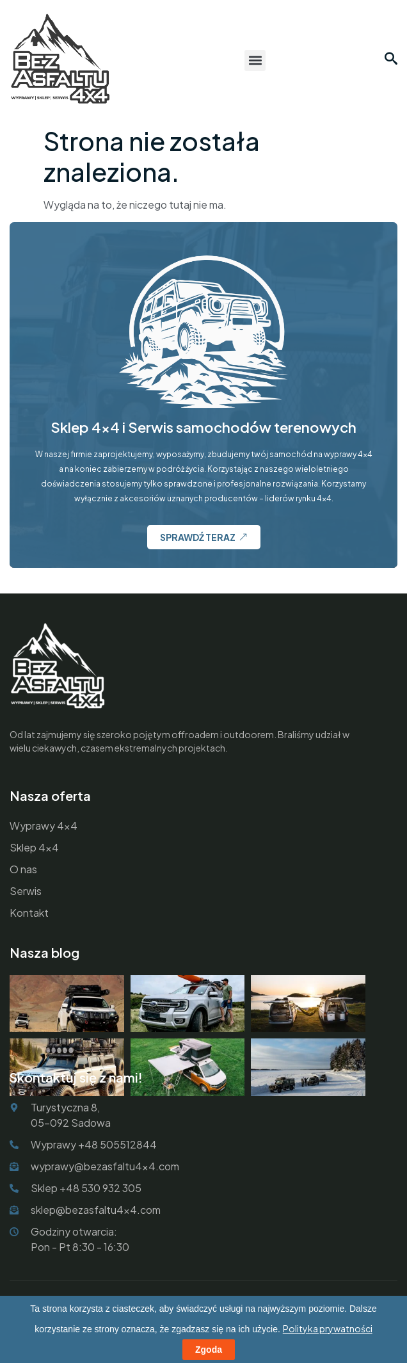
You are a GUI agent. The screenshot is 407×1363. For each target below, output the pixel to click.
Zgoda (208, 1349)
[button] (255, 60)
